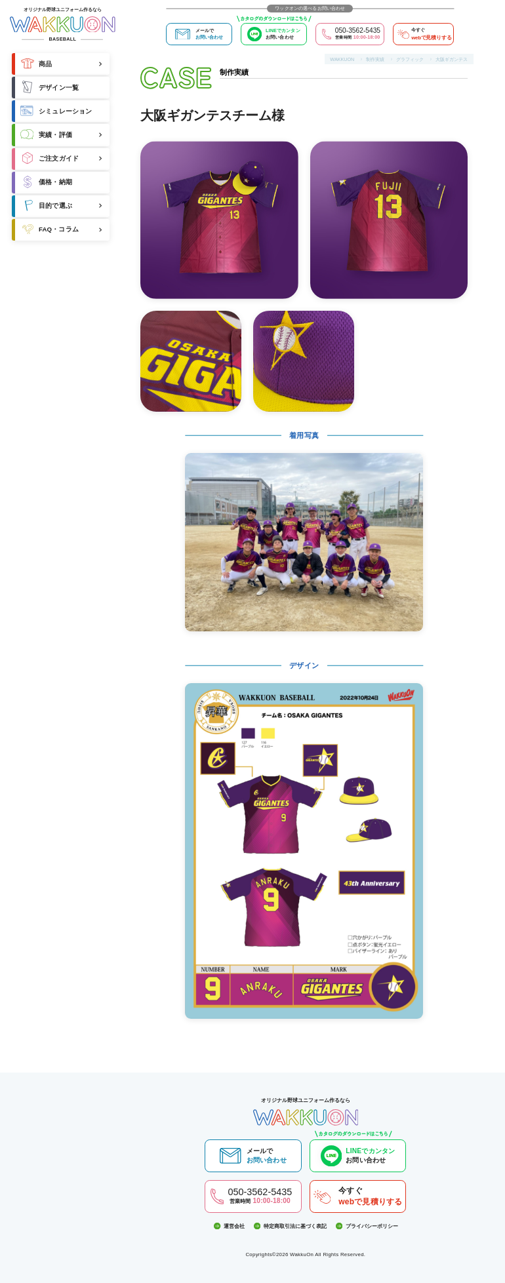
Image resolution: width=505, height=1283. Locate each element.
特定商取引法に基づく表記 (290, 1227)
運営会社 (229, 1227)
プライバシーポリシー (367, 1227)
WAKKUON (342, 59)
